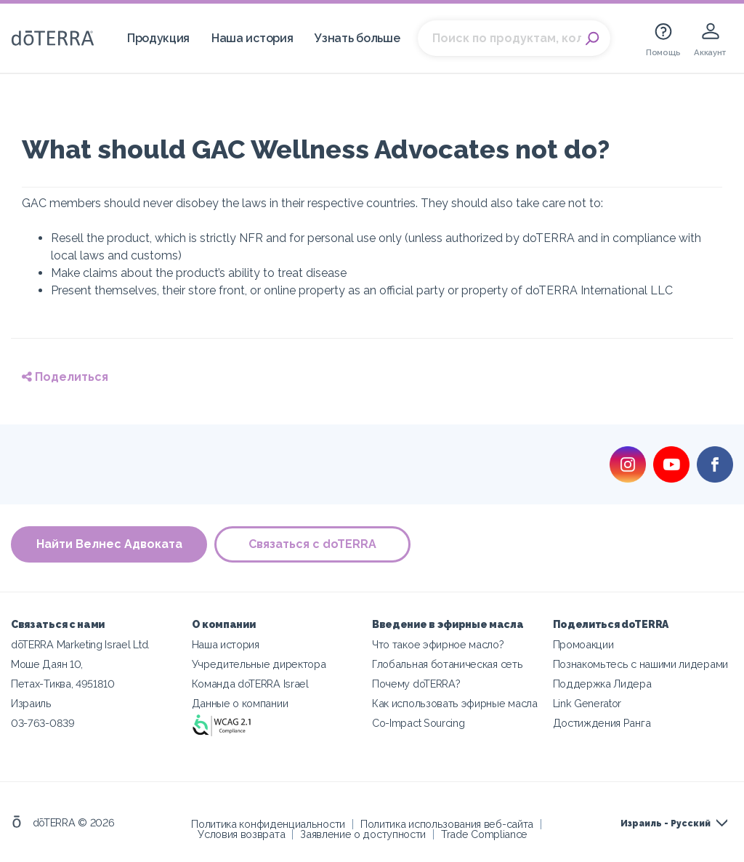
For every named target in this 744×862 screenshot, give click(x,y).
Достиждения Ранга (602, 723)
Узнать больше (357, 38)
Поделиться (65, 377)
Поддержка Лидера (602, 683)
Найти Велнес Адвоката (109, 544)
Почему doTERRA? (416, 683)
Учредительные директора (259, 664)
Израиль (31, 703)
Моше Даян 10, (47, 664)
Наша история (252, 38)
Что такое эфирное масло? (438, 644)
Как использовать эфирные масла (455, 703)
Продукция (158, 38)
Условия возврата (241, 834)
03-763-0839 (43, 723)
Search (592, 38)
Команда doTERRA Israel (250, 683)
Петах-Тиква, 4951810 (63, 683)
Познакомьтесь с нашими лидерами (640, 664)
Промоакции (583, 644)
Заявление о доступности (363, 834)
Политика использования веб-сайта (446, 824)
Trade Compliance (484, 834)
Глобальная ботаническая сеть (447, 664)
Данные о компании (240, 703)
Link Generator (587, 703)
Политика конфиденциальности (268, 824)
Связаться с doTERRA (312, 544)
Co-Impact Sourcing (418, 723)
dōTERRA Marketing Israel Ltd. (80, 644)
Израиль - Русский (665, 823)
